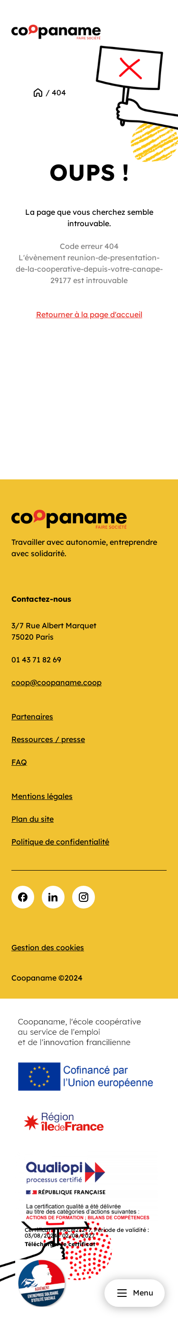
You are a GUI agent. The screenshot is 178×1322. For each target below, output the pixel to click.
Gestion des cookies (47, 947)
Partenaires (32, 716)
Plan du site (32, 819)
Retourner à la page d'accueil (89, 314)
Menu (134, 1293)
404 (59, 92)
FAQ (19, 762)
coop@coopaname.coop (56, 682)
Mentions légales (42, 796)
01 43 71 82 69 (36, 659)
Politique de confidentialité (60, 841)
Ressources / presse (48, 739)
